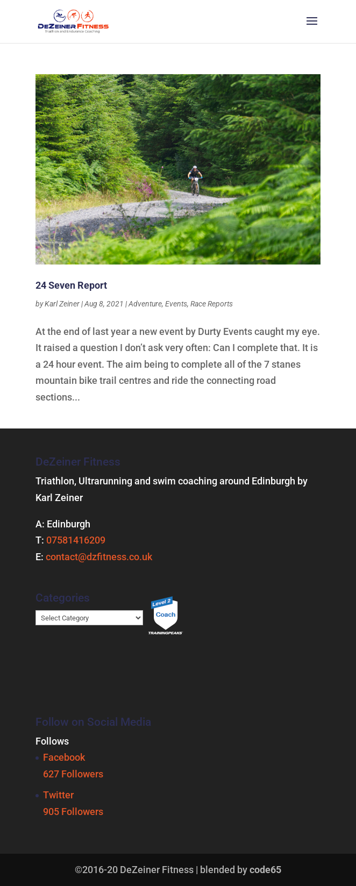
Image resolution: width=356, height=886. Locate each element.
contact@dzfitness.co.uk (99, 556)
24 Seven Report (71, 285)
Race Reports (211, 303)
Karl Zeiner (62, 303)
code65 (265, 869)
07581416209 (75, 540)
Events (176, 303)
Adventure (145, 303)
